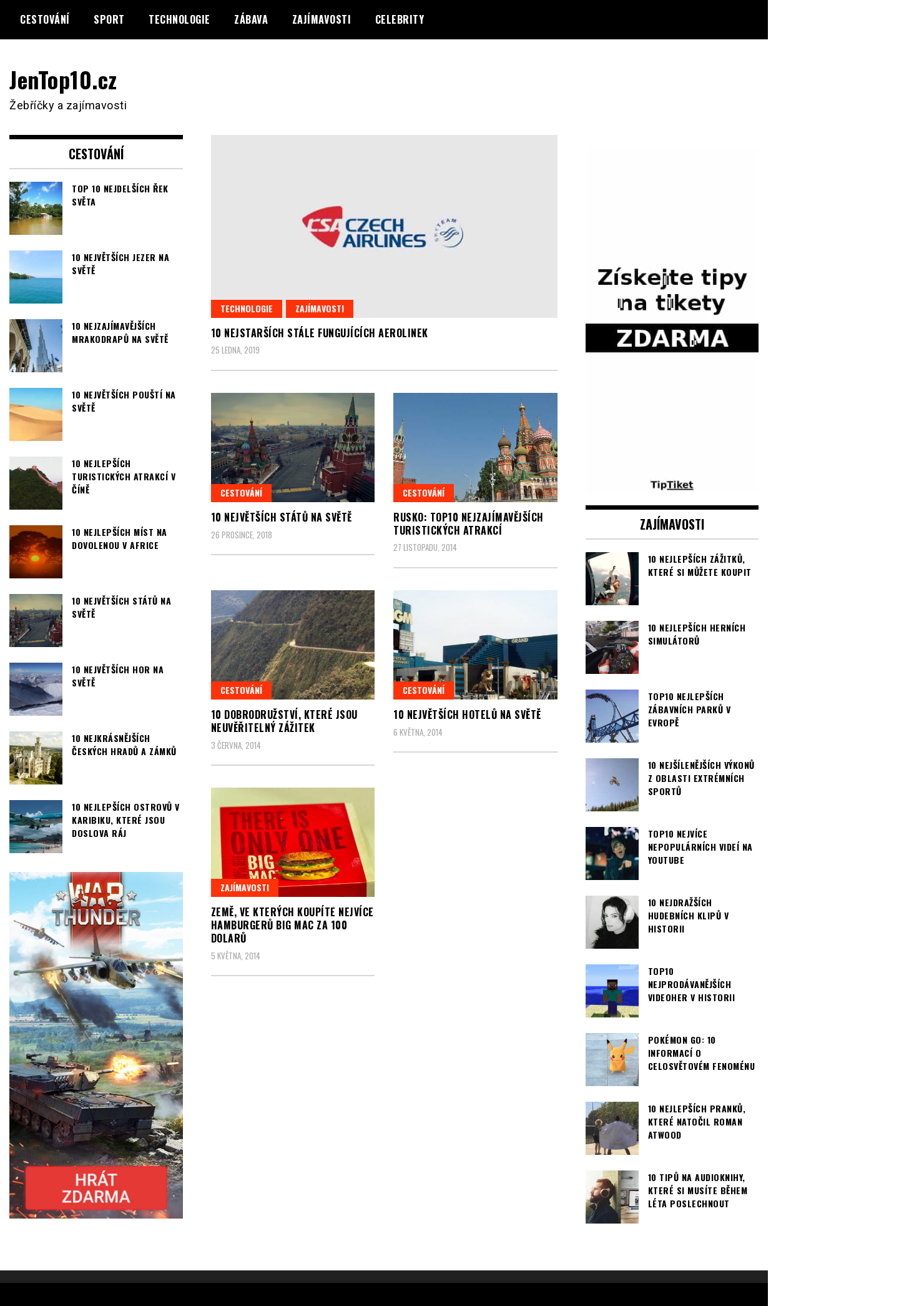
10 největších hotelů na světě (467, 714)
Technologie (179, 19)
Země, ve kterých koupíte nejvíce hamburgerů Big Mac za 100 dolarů (292, 925)
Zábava (251, 19)
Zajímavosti (321, 19)
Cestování (45, 19)
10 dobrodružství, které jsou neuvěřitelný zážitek (284, 721)
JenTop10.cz (63, 79)
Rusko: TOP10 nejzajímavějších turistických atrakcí (468, 524)
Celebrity (400, 19)
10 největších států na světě (281, 517)
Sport (109, 19)
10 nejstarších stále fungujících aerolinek (319, 332)
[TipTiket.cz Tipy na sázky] (672, 485)
